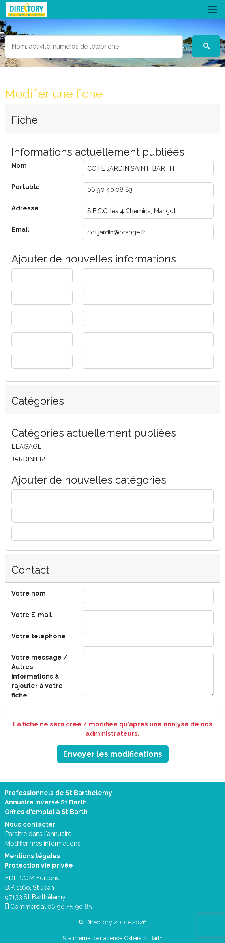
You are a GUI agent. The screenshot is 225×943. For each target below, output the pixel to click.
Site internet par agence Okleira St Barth (112, 938)
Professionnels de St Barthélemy (58, 793)
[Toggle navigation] (112, 9)
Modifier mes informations (43, 843)
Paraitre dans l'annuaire (38, 834)
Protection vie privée (39, 865)
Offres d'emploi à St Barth (46, 812)
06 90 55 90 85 (69, 906)
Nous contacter (30, 824)
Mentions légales (32, 856)
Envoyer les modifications (112, 754)
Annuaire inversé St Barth (46, 802)
